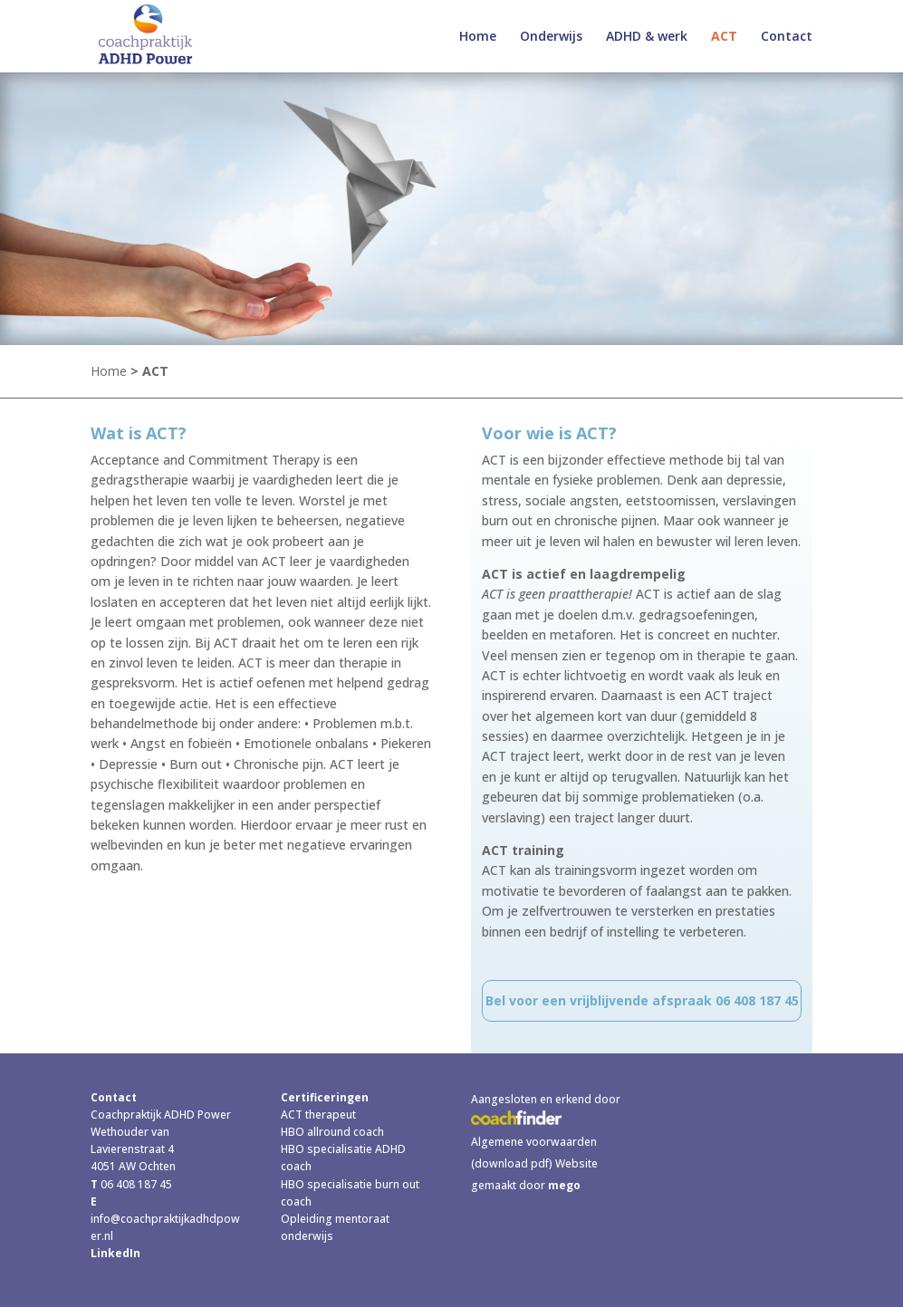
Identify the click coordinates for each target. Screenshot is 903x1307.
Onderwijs (551, 37)
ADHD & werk (646, 37)
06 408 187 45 (135, 1184)
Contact (786, 37)
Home (477, 37)
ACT (724, 37)
